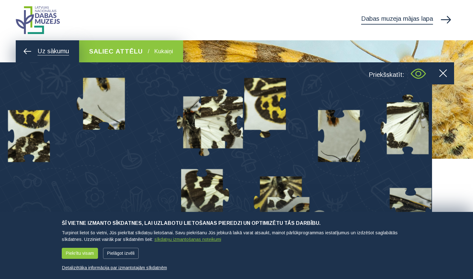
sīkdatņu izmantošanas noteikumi (187, 239)
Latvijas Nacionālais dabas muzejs (38, 20)
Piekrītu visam (80, 253)
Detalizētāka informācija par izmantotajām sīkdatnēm (114, 267)
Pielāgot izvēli (121, 253)
